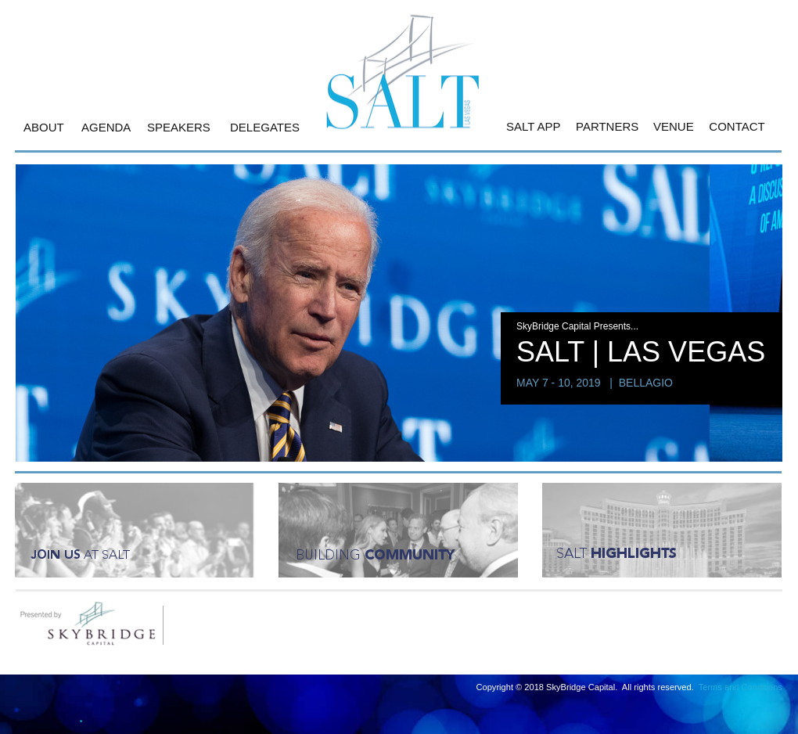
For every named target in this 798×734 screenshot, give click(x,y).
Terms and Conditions (740, 687)
